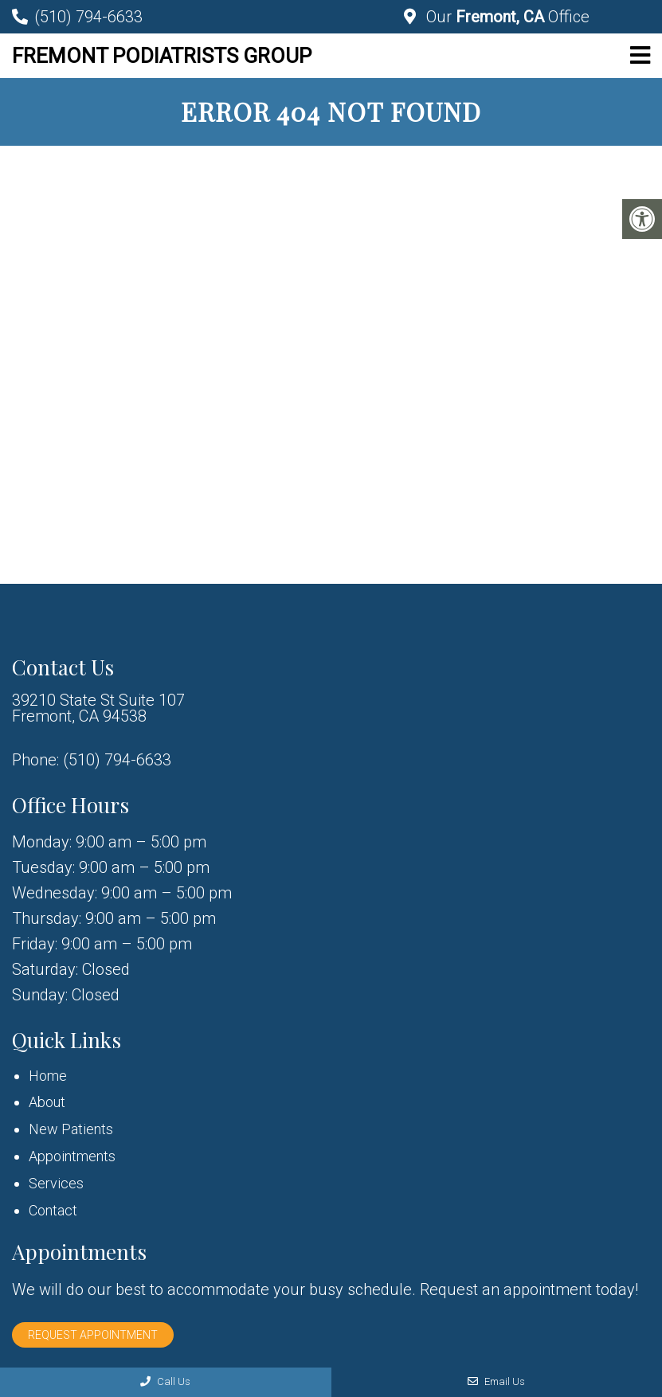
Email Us (496, 1381)
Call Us (165, 1381)
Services (56, 1183)
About (47, 1102)
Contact (53, 1210)
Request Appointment (93, 1335)
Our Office (506, 16)
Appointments (72, 1156)
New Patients (71, 1129)
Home (48, 1075)
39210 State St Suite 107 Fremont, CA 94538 (98, 708)
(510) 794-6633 (88, 16)
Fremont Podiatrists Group (161, 55)
